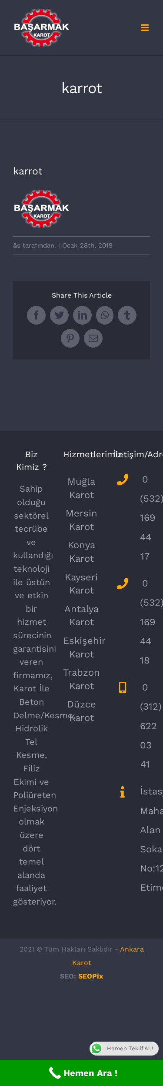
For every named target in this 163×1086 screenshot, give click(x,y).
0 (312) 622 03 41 (145, 726)
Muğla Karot (81, 488)
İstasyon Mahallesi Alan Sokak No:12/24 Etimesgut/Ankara (145, 839)
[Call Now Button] (81, 1073)
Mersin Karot (81, 520)
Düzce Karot (81, 711)
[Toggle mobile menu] (145, 27)
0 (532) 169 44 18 (145, 622)
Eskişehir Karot (81, 647)
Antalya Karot (81, 615)
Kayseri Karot (81, 584)
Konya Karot (81, 552)
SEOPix (90, 976)
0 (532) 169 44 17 (145, 518)
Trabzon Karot (81, 679)
